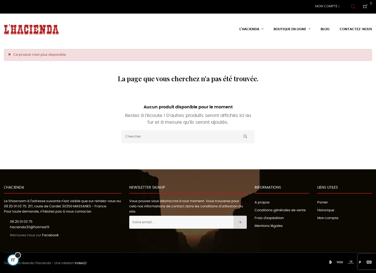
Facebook (50, 234)
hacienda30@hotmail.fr (30, 226)
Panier (322, 201)
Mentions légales (269, 225)
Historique (325, 209)
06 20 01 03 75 (15, 205)
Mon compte (327, 217)
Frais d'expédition (269, 217)
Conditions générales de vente (280, 209)
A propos (262, 201)
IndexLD (80, 262)
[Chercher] (188, 136)
